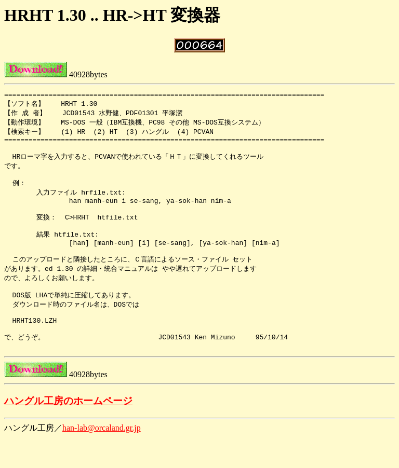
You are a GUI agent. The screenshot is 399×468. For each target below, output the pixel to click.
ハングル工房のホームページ (68, 430)
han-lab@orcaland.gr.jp (101, 457)
